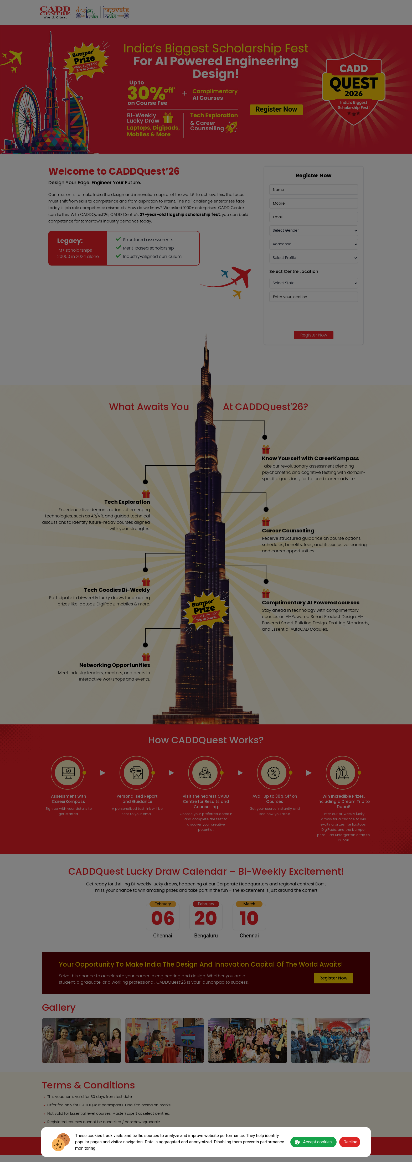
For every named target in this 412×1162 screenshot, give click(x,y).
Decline (350, 1141)
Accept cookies (313, 1142)
